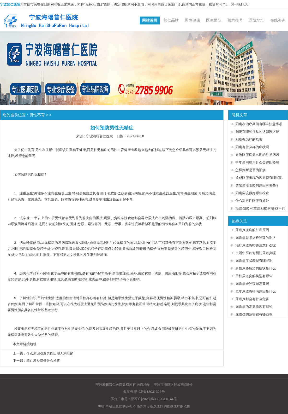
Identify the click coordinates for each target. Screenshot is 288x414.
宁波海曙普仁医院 (99, 136)
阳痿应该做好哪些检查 (252, 193)
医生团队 (214, 20)
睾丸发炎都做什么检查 (43, 360)
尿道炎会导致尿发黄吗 (252, 284)
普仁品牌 (171, 20)
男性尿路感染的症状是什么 (255, 268)
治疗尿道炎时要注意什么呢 (255, 245)
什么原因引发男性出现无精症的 (49, 353)
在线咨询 (278, 20)
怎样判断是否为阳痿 (250, 170)
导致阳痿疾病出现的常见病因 (257, 155)
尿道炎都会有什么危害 (252, 299)
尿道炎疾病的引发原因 (252, 230)
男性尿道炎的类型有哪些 (253, 276)
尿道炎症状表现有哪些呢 (253, 260)
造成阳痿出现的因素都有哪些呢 (258, 178)
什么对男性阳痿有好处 (252, 201)
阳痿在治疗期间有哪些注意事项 (258, 124)
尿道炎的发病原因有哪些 (253, 307)
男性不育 (37, 115)
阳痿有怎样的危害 (248, 139)
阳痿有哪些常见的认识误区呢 (257, 132)
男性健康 (192, 20)
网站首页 (149, 20)
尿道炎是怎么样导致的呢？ (255, 237)
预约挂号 (235, 20)
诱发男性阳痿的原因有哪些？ (257, 185)
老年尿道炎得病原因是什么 (255, 291)
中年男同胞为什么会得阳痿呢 (257, 162)
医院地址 (256, 20)
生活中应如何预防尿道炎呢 (255, 253)
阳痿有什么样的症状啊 (252, 147)
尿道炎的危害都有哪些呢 (253, 314)
